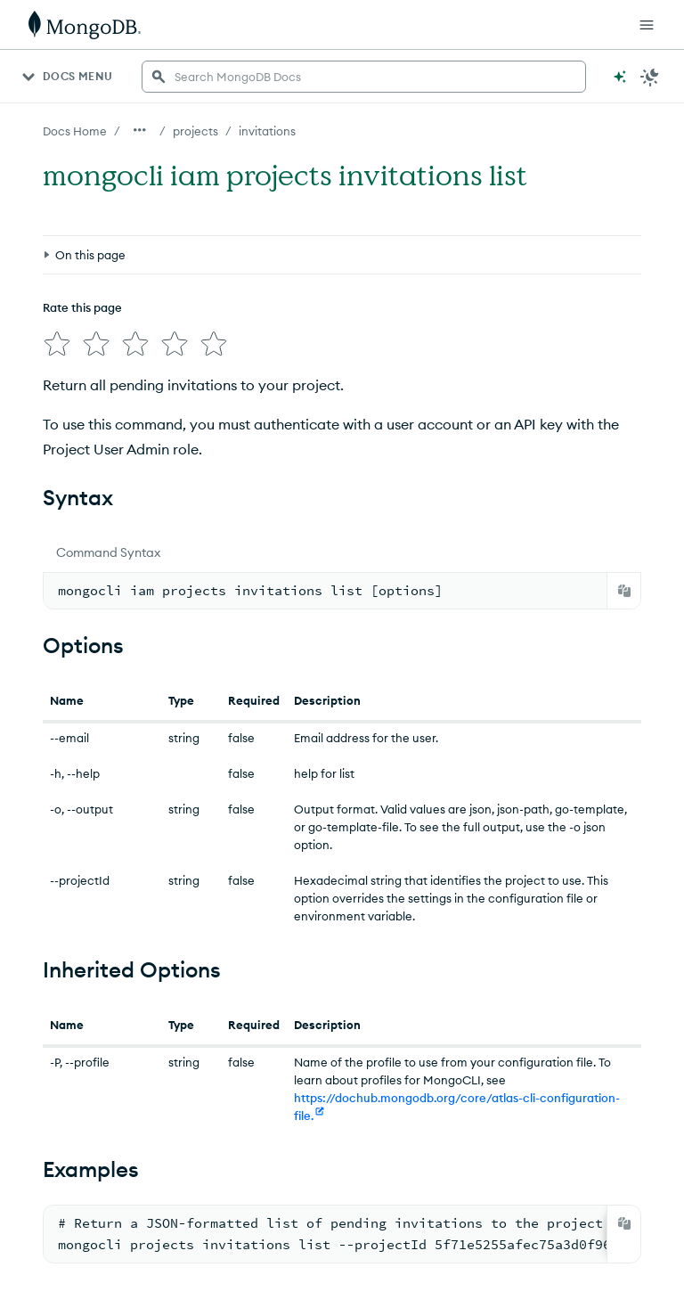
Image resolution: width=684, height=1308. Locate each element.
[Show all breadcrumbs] (139, 130)
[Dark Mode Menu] (650, 76)
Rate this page (82, 307)
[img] (57, 344)
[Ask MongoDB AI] (619, 76)
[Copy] (624, 590)
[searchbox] (364, 77)
